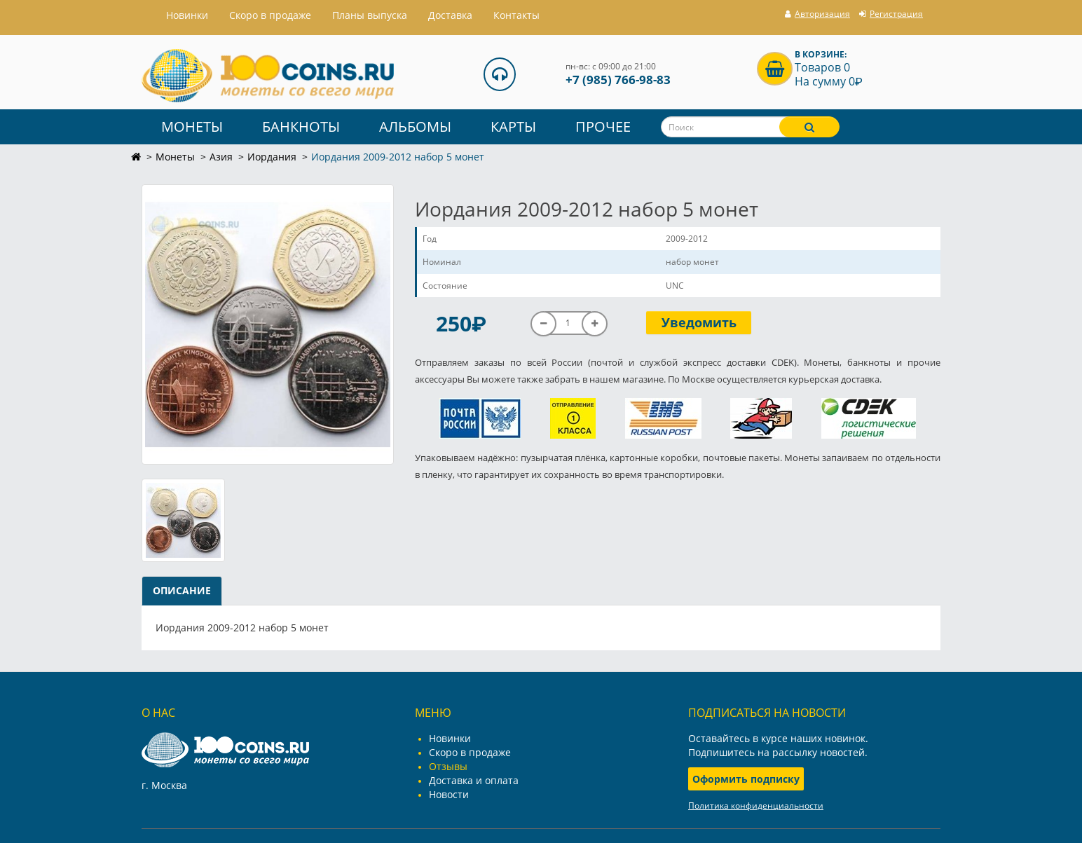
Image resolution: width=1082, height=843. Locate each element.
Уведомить (699, 322)
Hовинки (187, 15)
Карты (513, 126)
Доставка (450, 15)
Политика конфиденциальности (755, 805)
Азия (221, 156)
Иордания (271, 156)
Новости (449, 794)
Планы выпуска (369, 15)
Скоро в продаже (270, 15)
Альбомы (415, 126)
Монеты (192, 126)
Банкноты (301, 126)
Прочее (603, 126)
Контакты (516, 15)
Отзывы (448, 766)
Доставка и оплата (474, 780)
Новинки (450, 738)
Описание (182, 590)
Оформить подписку (746, 779)
